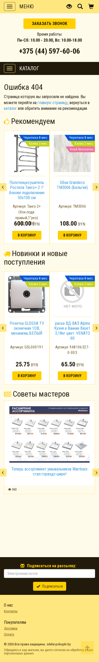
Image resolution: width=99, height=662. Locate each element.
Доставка (10, 628)
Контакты (10, 611)
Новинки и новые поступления (35, 257)
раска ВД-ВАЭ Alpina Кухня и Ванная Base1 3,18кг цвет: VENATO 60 (72, 331)
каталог (10, 108)
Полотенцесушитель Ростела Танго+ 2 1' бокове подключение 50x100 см (27, 190)
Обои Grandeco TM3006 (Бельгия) (72, 185)
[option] (26, 187)
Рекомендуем (29, 121)
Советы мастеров (37, 393)
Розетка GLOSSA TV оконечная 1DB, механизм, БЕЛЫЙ (27, 328)
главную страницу (53, 102)
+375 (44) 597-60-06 (49, 51)
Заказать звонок (49, 23)
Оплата (9, 634)
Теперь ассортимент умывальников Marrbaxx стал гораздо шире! (49, 471)
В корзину (27, 235)
